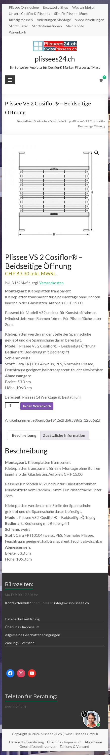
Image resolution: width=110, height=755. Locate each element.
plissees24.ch (55, 59)
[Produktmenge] (12, 405)
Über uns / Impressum (22, 627)
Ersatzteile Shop (55, 7)
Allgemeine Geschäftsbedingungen (32, 635)
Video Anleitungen (89, 20)
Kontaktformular (18, 603)
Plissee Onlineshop (24, 7)
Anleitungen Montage (54, 20)
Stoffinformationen (47, 26)
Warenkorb (17, 32)
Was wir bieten (83, 7)
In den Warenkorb (37, 406)
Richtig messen (21, 20)
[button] (96, 152)
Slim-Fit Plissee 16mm (71, 13)
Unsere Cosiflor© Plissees (29, 13)
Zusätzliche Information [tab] (64, 435)
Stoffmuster (18, 26)
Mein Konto (75, 26)
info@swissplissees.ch (71, 603)
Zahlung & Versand (20, 643)
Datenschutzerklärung (22, 619)
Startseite (40, 121)
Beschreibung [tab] (24, 435)
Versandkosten (51, 283)
